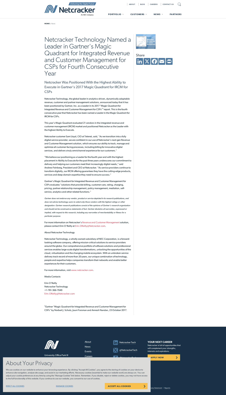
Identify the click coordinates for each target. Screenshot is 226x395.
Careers (154, 4)
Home (47, 24)
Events (88, 351)
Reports (167, 388)
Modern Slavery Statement (152, 388)
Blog (142, 4)
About (132, 4)
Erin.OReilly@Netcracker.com (90, 226)
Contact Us (168, 4)
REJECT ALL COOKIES (15, 386)
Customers (137, 14)
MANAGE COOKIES (64, 386)
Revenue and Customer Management (101, 222)
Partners (176, 14)
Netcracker (70, 9)
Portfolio (114, 14)
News (157, 14)
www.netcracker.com (82, 270)
